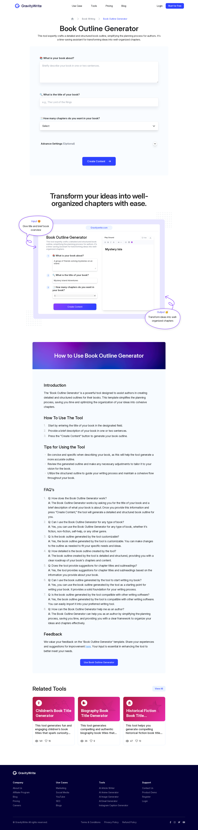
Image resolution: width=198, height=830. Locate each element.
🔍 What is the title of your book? (60, 94)
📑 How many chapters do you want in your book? (70, 118)
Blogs (59, 805)
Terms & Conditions (91, 822)
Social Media (62, 792)
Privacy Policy (111, 822)
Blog (123, 5)
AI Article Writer (107, 788)
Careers (17, 805)
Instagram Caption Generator (113, 805)
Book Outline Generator (115, 18)
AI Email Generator (108, 801)
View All (159, 688)
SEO (58, 801)
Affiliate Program (21, 792)
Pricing (109, 5)
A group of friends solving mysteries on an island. (75, 264)
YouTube (60, 796)
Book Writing (88, 18)
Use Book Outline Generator (99, 662)
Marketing (61, 788)
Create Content (99, 161)
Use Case (77, 5)
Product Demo (149, 792)
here (88, 646)
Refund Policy (129, 822)
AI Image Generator (109, 796)
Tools (94, 5)
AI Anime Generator (109, 792)
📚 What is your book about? (57, 58)
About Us (17, 788)
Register (146, 796)
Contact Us (147, 788)
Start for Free (174, 5)
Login (160, 5)
